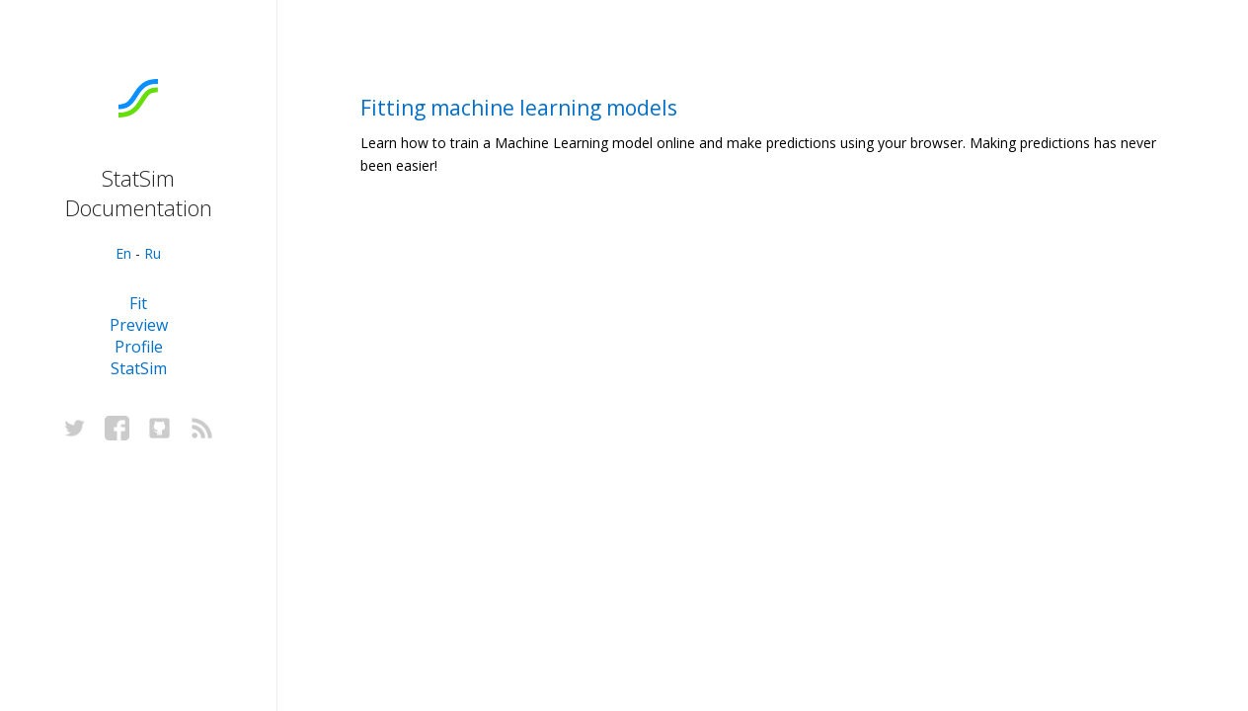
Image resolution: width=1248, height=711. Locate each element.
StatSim (139, 368)
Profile (139, 346)
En (123, 253)
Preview (139, 325)
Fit (138, 303)
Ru (152, 253)
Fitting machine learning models (518, 107)
